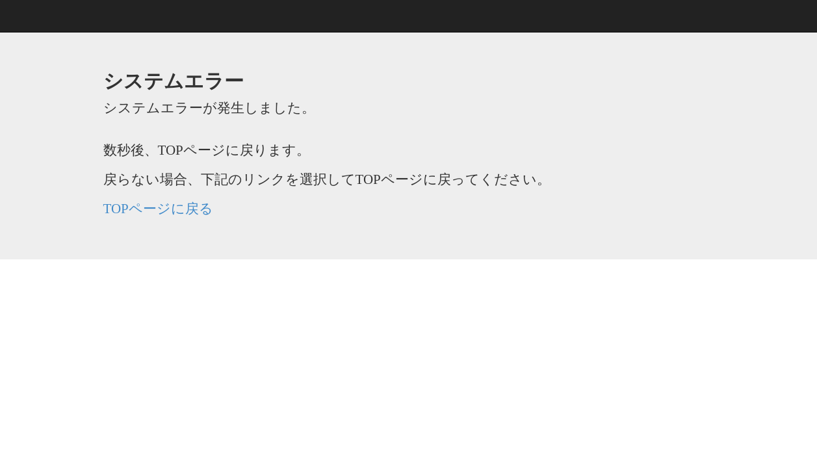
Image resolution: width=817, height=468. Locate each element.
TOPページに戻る (158, 208)
